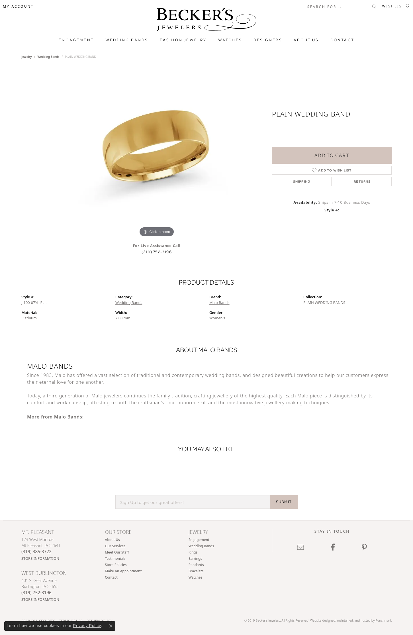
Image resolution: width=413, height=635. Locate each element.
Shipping (302, 181)
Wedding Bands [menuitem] (201, 546)
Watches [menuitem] (196, 577)
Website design (321, 620)
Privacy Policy (87, 625)
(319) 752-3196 (157, 252)
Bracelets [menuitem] (196, 571)
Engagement (76, 40)
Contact (342, 40)
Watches (230, 40)
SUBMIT (284, 502)
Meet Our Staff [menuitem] (117, 552)
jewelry (26, 57)
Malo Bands (219, 302)
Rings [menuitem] (193, 552)
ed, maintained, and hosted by (353, 620)
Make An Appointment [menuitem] (123, 571)
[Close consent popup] (111, 626)
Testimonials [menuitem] (115, 558)
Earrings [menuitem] (195, 558)
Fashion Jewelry (183, 40)
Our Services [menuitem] (115, 546)
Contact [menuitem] (111, 577)
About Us (306, 40)
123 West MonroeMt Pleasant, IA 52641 (41, 549)
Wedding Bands (126, 40)
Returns (362, 181)
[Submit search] (374, 6)
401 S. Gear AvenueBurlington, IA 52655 (40, 590)
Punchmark (383, 620)
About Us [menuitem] (112, 540)
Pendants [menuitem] (196, 565)
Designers (267, 40)
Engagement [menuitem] (199, 540)
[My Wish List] (396, 6)
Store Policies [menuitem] (115, 565)
